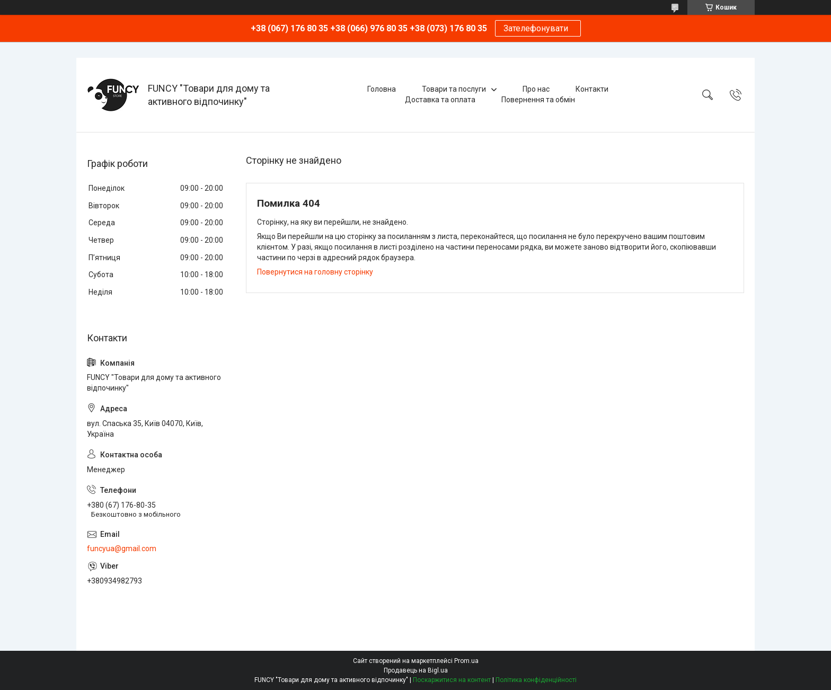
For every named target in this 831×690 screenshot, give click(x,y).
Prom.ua (466, 661)
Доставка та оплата (440, 99)
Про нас (536, 89)
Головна (381, 89)
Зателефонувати (537, 28)
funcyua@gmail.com (121, 548)
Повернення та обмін (538, 99)
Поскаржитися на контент (452, 680)
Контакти (592, 89)
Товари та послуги (454, 89)
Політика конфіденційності (536, 680)
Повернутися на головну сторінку (315, 272)
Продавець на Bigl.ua (416, 670)
